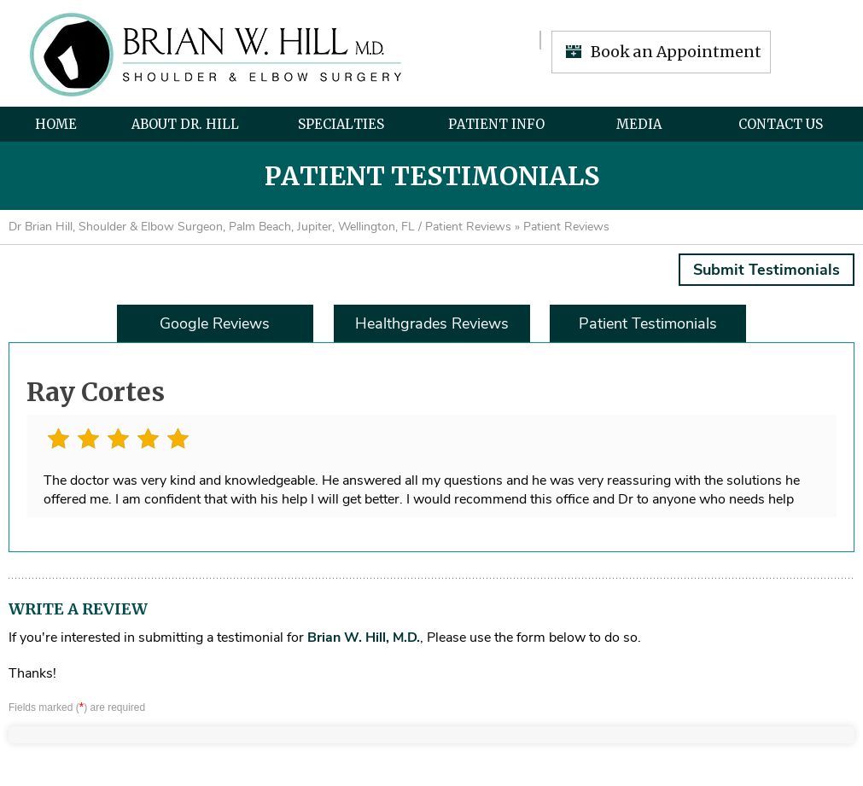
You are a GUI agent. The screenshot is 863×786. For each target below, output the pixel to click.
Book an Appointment (676, 51)
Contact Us (780, 124)
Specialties (341, 124)
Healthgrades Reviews (432, 323)
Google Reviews (215, 323)
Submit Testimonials (766, 269)
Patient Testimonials (648, 323)
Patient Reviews (468, 226)
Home (56, 124)
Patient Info (496, 124)
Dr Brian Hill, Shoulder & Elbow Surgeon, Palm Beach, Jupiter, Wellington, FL (212, 226)
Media (639, 124)
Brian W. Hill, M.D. (363, 637)
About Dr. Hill (185, 124)
